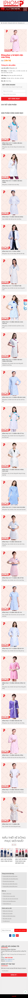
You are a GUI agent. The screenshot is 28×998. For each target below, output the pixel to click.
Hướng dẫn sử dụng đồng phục (10, 886)
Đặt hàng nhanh (8, 85)
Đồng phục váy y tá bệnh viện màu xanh (13, 397)
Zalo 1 (25, 305)
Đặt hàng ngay (14, 99)
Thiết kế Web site (7, 903)
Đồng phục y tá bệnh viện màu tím (12, 720)
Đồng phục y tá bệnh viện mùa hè (11, 541)
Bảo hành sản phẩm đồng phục (10, 883)
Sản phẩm (5, 23)
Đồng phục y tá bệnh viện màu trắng (13, 789)
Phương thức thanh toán (8, 881)
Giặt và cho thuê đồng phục (9, 901)
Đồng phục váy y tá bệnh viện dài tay (13, 648)
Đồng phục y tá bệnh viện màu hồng (12, 755)
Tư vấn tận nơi (6, 921)
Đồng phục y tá (21, 23)
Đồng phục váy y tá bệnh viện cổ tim (12, 578)
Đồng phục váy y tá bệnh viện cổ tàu (13, 433)
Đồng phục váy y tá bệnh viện (10, 824)
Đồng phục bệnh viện (12, 23)
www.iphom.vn (8, 961)
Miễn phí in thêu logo (8, 911)
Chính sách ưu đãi (6, 908)
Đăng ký (14, 975)
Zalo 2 (25, 310)
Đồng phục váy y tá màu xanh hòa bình (13, 507)
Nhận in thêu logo (7, 893)
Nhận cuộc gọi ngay (20, 930)
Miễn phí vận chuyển (7, 913)
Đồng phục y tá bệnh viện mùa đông (12, 216)
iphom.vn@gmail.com (9, 959)
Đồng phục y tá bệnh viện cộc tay (12, 612)
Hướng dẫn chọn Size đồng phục (10, 878)
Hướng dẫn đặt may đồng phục (10, 876)
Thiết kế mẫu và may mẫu (9, 896)
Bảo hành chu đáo (7, 918)
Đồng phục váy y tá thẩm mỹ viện (11, 285)
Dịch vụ (4, 891)
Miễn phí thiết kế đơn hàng (9, 916)
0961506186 (15, 9)
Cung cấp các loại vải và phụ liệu (10, 898)
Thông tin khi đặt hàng (8, 873)
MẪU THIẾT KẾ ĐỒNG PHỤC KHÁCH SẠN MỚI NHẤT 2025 (21, 861)
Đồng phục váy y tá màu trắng (11, 251)
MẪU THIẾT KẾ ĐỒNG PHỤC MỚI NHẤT (14, 839)
